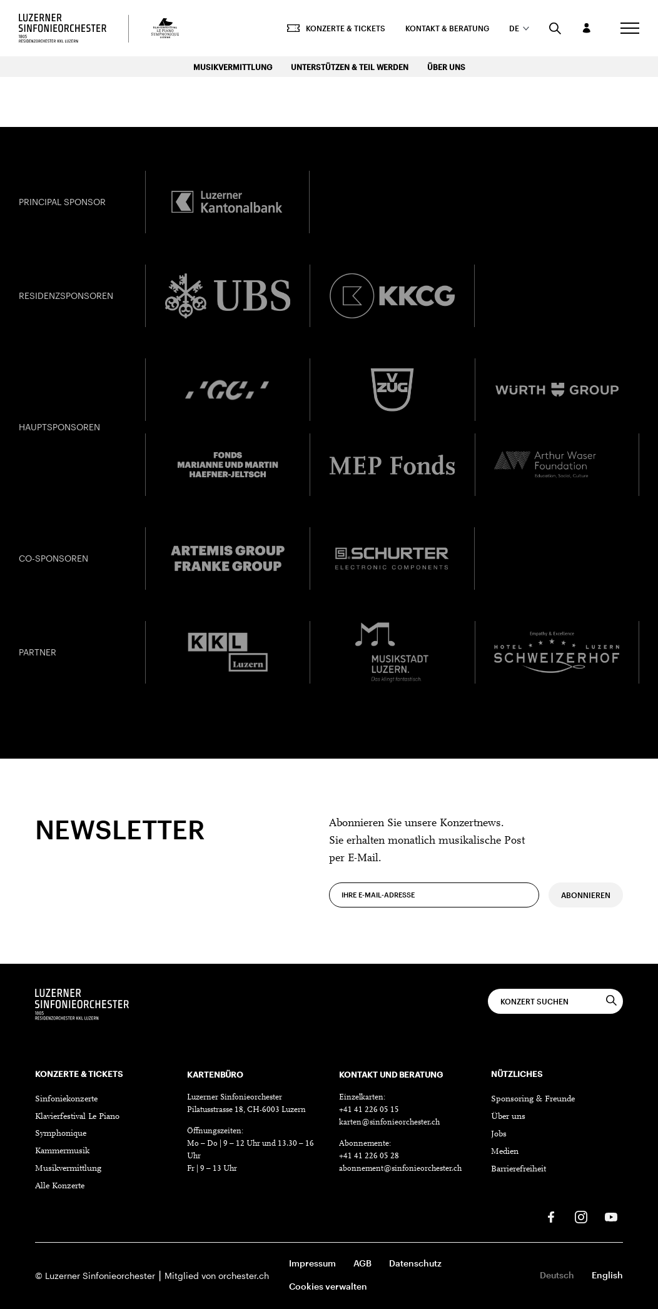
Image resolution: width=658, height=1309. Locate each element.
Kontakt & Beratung (447, 28)
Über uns (446, 67)
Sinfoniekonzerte (66, 1099)
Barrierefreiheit (518, 1169)
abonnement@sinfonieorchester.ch (400, 1169)
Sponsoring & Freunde (533, 1099)
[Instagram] (581, 1217)
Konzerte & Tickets (336, 28)
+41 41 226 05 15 (369, 1110)
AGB (362, 1263)
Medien (505, 1152)
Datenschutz (415, 1263)
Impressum (312, 1263)
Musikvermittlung (232, 67)
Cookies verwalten (328, 1286)
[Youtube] (611, 1217)
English (607, 1275)
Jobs (499, 1134)
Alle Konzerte (59, 1186)
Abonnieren (585, 913)
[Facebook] (551, 1217)
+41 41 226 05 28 (369, 1156)
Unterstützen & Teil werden (349, 67)
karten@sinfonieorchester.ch (389, 1122)
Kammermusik (62, 1151)
